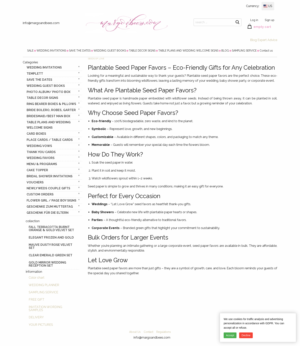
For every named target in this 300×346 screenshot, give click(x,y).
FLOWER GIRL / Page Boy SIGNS (51, 200)
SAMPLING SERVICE (244, 50)
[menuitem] (30, 50)
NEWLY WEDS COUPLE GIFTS (48, 188)
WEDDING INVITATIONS (51, 50)
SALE (30, 50)
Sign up (269, 20)
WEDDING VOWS (39, 146)
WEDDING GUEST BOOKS (110, 50)
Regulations (163, 331)
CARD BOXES (36, 133)
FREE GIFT (36, 299)
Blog (253, 40)
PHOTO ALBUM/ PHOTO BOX (48, 92)
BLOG (225, 50)
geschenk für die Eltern (47, 213)
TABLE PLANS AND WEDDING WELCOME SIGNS (188, 50)
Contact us (266, 50)
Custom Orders (40, 194)
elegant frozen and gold (51, 237)
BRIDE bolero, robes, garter (51, 110)
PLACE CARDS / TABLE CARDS (50, 140)
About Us (135, 331)
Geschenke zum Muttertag (50, 206)
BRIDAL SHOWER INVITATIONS (50, 176)
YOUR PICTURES (41, 325)
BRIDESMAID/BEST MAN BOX (48, 116)
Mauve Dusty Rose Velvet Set (50, 246)
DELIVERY (36, 317)
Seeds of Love (96, 58)
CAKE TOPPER (37, 170)
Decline (245, 335)
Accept (230, 335)
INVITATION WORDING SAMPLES (45, 308)
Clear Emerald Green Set (50, 255)
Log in (254, 20)
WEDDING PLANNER (44, 285)
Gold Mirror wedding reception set (47, 264)
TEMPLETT (35, 73)
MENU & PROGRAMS (42, 164)
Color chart (36, 277)
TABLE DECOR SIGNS (142, 50)
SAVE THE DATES (79, 50)
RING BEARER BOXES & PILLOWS (51, 104)
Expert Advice (267, 40)
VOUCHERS (35, 182)
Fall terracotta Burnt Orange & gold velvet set (51, 228)
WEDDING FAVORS (41, 158)
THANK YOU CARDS (41, 152)
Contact (148, 331)
